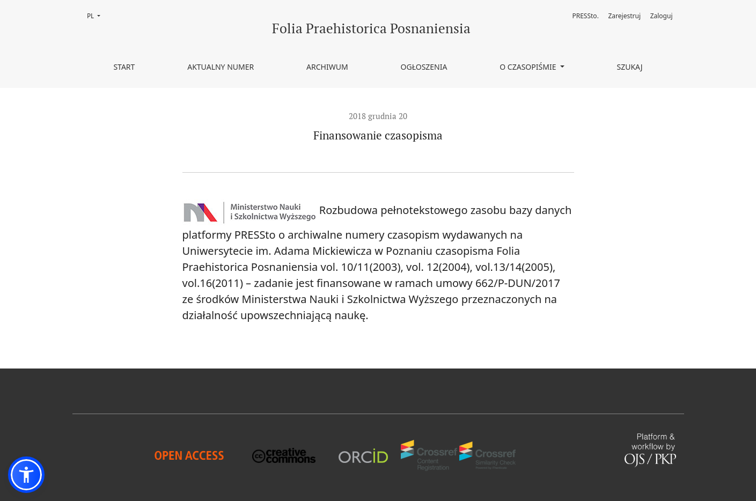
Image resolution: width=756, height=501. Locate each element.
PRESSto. (585, 15)
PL (96, 15)
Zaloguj (661, 15)
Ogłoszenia (424, 67)
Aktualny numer (220, 67)
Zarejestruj (624, 15)
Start (124, 67)
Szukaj (629, 67)
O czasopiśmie (529, 67)
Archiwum (327, 67)
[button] (26, 474)
